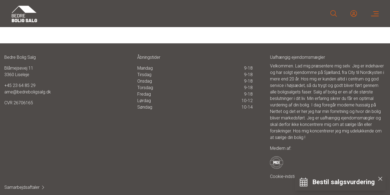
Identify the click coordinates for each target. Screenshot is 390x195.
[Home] (103, 13)
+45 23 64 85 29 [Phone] (19, 85)
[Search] (333, 13)
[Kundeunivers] (353, 13)
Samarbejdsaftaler (24, 187)
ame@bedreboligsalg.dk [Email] (27, 92)
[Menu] (373, 13)
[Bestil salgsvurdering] (337, 182)
